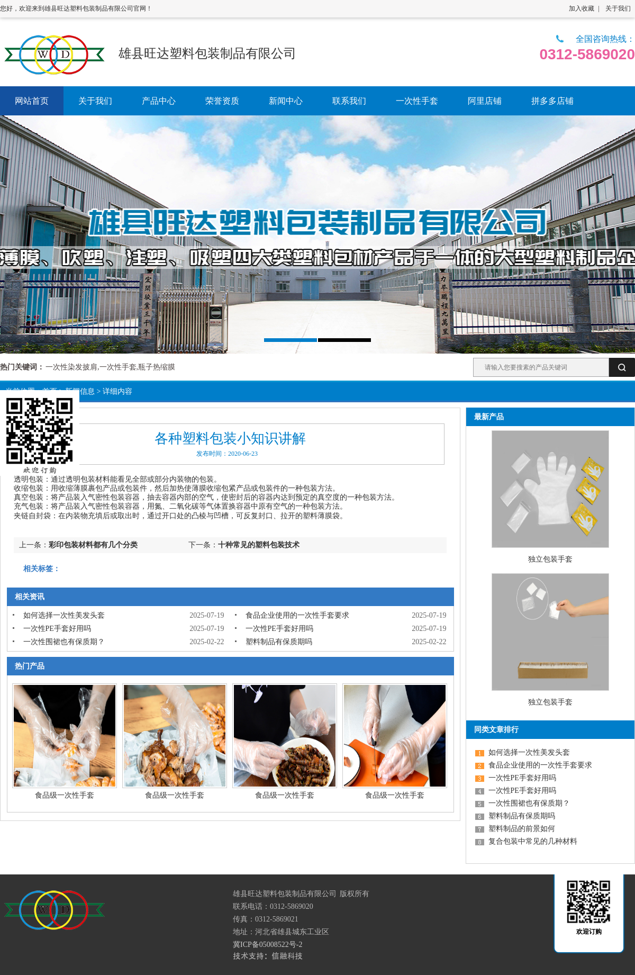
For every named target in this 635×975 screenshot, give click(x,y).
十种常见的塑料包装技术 (259, 545)
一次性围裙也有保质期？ (64, 642)
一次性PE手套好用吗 (57, 629)
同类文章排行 (496, 730)
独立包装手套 (550, 559)
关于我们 (618, 8)
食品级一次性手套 (64, 795)
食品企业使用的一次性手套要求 (297, 615)
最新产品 (489, 417)
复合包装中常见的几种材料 (532, 841)
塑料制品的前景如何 (521, 829)
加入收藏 (581, 8)
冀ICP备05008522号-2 (267, 945)
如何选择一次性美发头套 (64, 615)
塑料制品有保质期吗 (279, 642)
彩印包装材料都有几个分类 (93, 545)
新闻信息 (80, 391)
